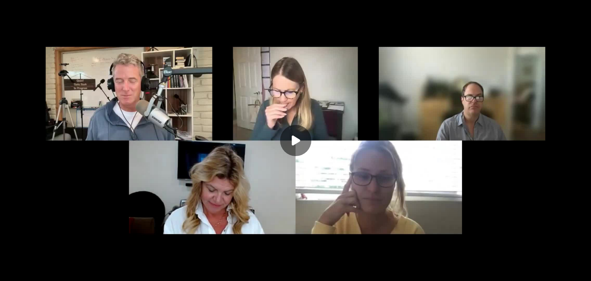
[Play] (295, 140)
